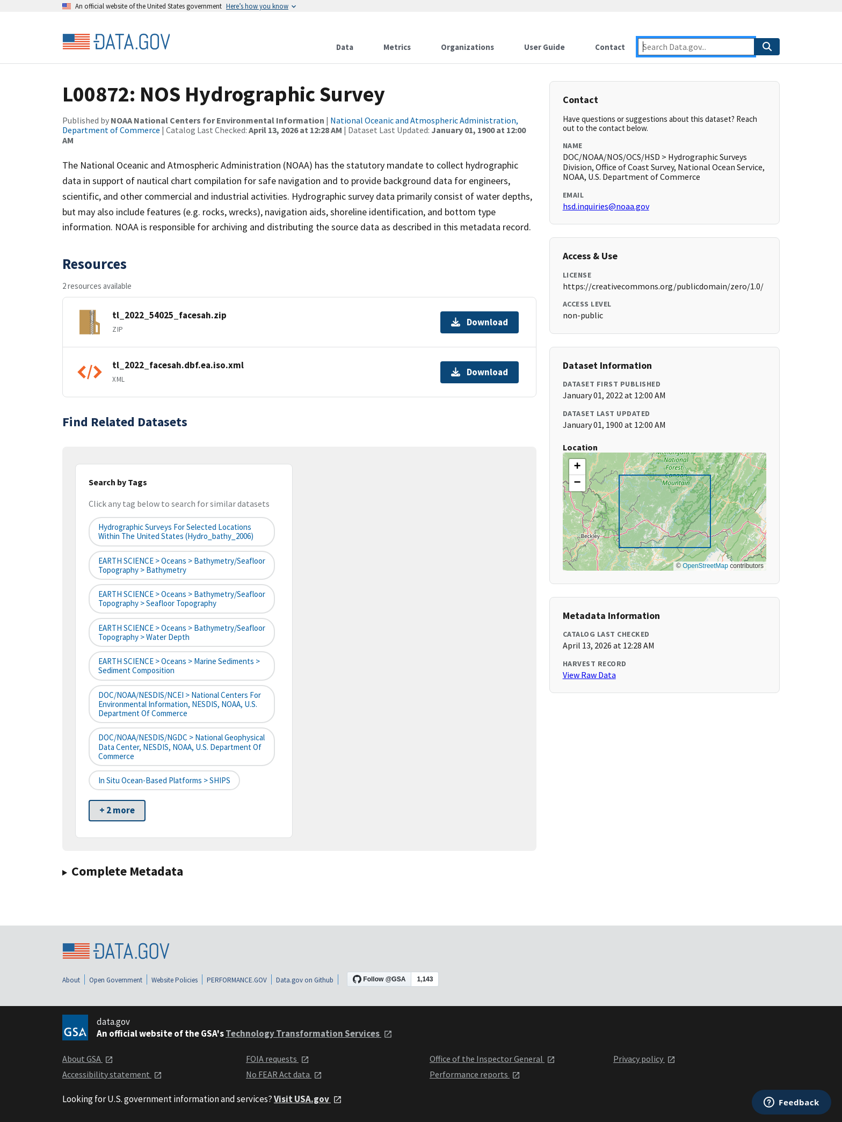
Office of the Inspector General (492, 1058)
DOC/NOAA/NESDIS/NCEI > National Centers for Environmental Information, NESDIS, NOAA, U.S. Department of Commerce (179, 704)
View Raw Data (589, 674)
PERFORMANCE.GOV (237, 980)
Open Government (115, 980)
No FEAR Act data (284, 1074)
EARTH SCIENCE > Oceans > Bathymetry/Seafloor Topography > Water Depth (181, 632)
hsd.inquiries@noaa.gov (606, 206)
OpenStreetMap (705, 566)
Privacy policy (644, 1058)
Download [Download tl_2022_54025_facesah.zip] (479, 322)
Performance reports (475, 1074)
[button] (577, 467)
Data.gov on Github (304, 980)
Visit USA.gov (308, 1099)
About (71, 980)
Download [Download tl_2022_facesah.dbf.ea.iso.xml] (479, 372)
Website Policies (174, 980)
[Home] (116, 42)
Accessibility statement (112, 1074)
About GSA (87, 1058)
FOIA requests (277, 1058)
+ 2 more (117, 810)
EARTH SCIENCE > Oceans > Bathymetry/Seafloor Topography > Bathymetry (181, 565)
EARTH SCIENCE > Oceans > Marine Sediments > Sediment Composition (179, 665)
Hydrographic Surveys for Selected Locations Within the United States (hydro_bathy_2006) (175, 531)
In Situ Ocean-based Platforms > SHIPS (164, 780)
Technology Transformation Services (309, 1033)
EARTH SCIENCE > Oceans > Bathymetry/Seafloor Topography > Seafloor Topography (181, 598)
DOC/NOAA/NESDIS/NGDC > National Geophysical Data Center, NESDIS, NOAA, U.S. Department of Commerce (181, 746)
